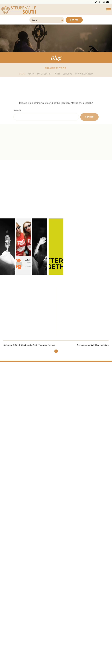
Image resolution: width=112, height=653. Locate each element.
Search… (17, 132)
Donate (74, 20)
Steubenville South (18, 10)
